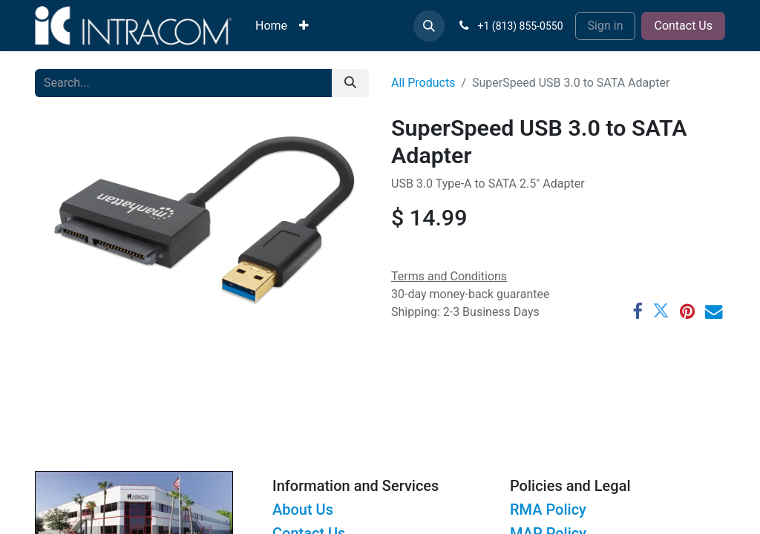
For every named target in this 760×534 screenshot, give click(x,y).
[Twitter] (660, 311)
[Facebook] (637, 311)
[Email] (713, 311)
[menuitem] (271, 26)
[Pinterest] (687, 311)
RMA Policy (548, 509)
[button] (429, 26)
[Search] (350, 83)
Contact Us (683, 26)
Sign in (605, 26)
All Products (423, 83)
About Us (302, 509)
